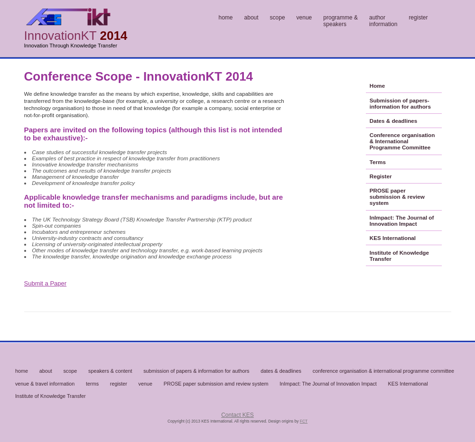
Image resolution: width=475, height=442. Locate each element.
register (418, 17)
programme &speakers (340, 21)
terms (92, 384)
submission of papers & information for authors (196, 371)
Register (381, 176)
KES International (393, 238)
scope (277, 17)
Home (377, 86)
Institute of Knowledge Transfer (399, 255)
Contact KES (237, 415)
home (226, 17)
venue (304, 17)
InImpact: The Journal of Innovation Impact (402, 220)
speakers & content (110, 371)
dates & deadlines (281, 371)
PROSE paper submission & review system (397, 196)
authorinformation (383, 21)
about (251, 17)
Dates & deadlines (394, 121)
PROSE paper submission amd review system (216, 384)
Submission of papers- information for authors (400, 103)
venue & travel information (45, 384)
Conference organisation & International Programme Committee (402, 141)
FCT (303, 421)
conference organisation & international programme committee (383, 371)
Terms (378, 162)
